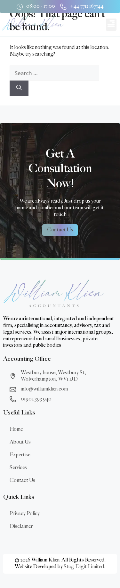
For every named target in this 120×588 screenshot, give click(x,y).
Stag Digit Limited (84, 567)
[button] (111, 25)
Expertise (20, 455)
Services (18, 468)
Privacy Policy (25, 514)
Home (16, 429)
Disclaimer (21, 526)
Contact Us (22, 480)
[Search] (19, 88)
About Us (20, 442)
